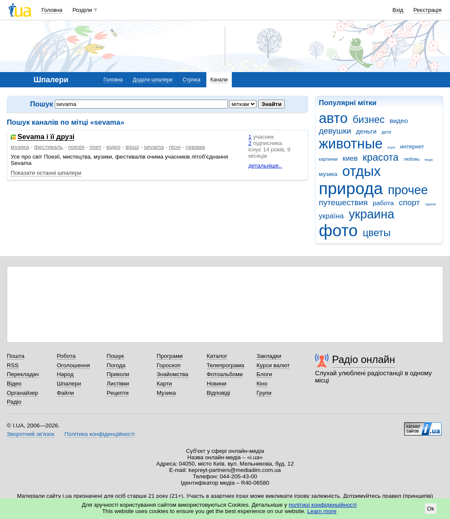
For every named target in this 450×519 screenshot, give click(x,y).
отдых (361, 171)
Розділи (82, 10)
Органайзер (22, 393)
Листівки (118, 383)
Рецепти (118, 393)
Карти (164, 383)
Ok (430, 508)
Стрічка (191, 80)
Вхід (398, 10)
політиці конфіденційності (323, 505)
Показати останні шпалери (46, 173)
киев (350, 158)
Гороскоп (168, 365)
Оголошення (73, 365)
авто (333, 118)
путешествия (343, 202)
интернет (412, 146)
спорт (409, 202)
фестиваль (48, 147)
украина (371, 214)
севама (195, 147)
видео (399, 120)
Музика (166, 393)
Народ (65, 374)
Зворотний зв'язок (30, 434)
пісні (174, 147)
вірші (132, 147)
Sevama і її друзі (45, 137)
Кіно (261, 383)
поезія (76, 147)
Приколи (118, 374)
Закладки (268, 356)
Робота (66, 356)
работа (383, 202)
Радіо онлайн (363, 359)
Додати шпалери (152, 80)
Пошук (115, 356)
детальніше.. (265, 165)
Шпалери (69, 383)
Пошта (15, 356)
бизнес (369, 119)
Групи (263, 393)
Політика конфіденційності (100, 434)
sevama (154, 147)
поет (95, 147)
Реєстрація (427, 10)
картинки (328, 159)
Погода (116, 365)
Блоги (264, 374)
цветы (377, 232)
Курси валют (273, 365)
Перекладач (23, 374)
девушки (335, 130)
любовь (412, 159)
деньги (366, 131)
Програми (170, 356)
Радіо (14, 402)
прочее (408, 190)
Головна (52, 10)
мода (429, 160)
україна (331, 216)
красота (381, 157)
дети (386, 131)
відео (114, 147)
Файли (65, 393)
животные (350, 143)
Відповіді (219, 393)
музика (328, 174)
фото (338, 230)
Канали (219, 80)
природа (351, 188)
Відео (14, 383)
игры (391, 147)
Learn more (322, 511)
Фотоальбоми (225, 374)
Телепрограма (226, 365)
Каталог (217, 356)
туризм (430, 204)
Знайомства (172, 374)
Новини (217, 383)
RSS (13, 365)
